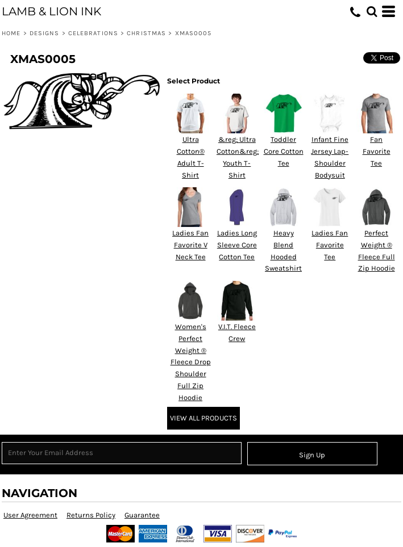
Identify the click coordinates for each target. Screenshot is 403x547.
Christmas (146, 33)
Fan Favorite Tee (376, 151)
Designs (45, 33)
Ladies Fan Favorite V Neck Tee (190, 245)
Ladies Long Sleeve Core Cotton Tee (237, 245)
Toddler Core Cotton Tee (284, 151)
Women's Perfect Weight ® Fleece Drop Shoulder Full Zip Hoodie (191, 362)
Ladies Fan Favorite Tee (329, 245)
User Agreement (30, 515)
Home (11, 33)
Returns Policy (91, 515)
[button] (371, 11)
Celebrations (93, 33)
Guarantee (142, 515)
